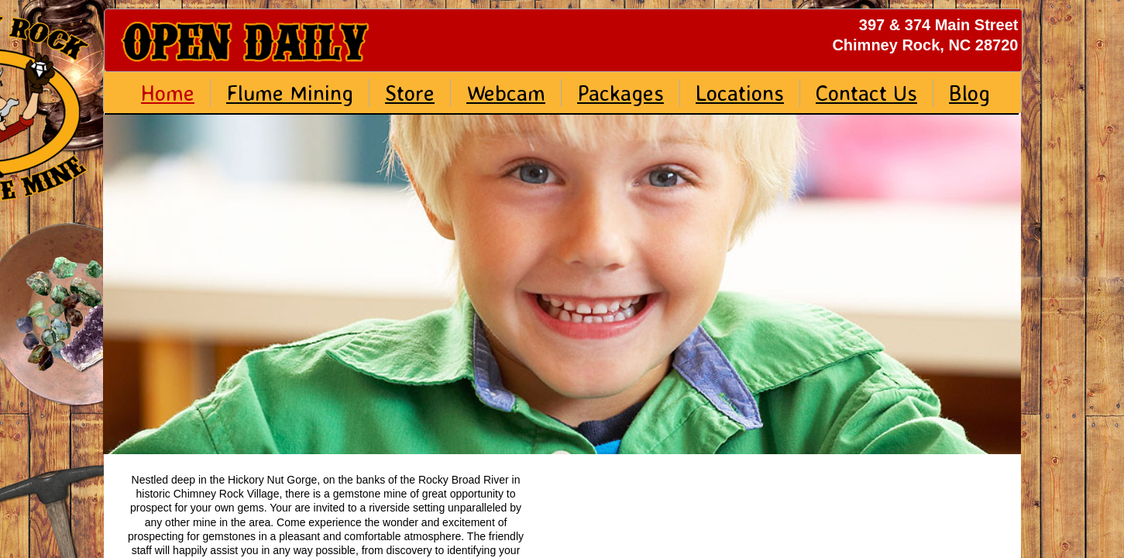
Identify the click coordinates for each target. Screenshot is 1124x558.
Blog (969, 92)
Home (167, 92)
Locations (740, 92)
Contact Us (866, 92)
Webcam (505, 92)
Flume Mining (289, 92)
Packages (620, 92)
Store (410, 92)
